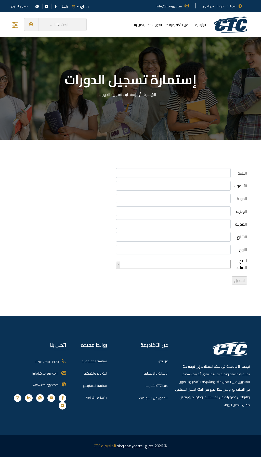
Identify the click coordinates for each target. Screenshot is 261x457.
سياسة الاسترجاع (95, 385)
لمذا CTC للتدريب (157, 385)
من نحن (163, 361)
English (82, 6)
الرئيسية (200, 25)
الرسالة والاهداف (155, 373)
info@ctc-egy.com (172, 6)
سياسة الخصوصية (94, 361)
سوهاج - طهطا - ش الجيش (222, 6)
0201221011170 (47, 362)
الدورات (157, 25)
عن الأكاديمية (178, 25)
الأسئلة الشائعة (96, 398)
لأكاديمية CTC (105, 446)
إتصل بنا (139, 25)
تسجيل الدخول (19, 6)
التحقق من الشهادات (153, 398)
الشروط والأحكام (95, 373)
